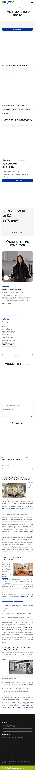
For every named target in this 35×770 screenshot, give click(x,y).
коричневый (18, 605)
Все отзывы (17, 355)
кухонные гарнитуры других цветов (6, 578)
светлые (21, 69)
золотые (28, 69)
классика (7, 583)
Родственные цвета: (9, 605)
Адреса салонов (17, 730)
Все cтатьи (17, 470)
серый (19, 611)
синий (18, 613)
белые (14, 69)
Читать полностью (7, 311)
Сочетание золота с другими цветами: (12, 601)
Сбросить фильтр (17, 29)
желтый (30, 605)
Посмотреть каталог (17, 232)
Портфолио (6, 125)
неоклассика (6, 69)
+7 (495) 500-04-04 (9, 726)
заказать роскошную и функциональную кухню (15, 707)
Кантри (13, 125)
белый (15, 611)
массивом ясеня (6, 598)
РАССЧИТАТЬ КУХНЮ (17, 180)
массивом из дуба (26, 596)
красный (25, 605)
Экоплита (20, 125)
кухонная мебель (28, 627)
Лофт (27, 125)
